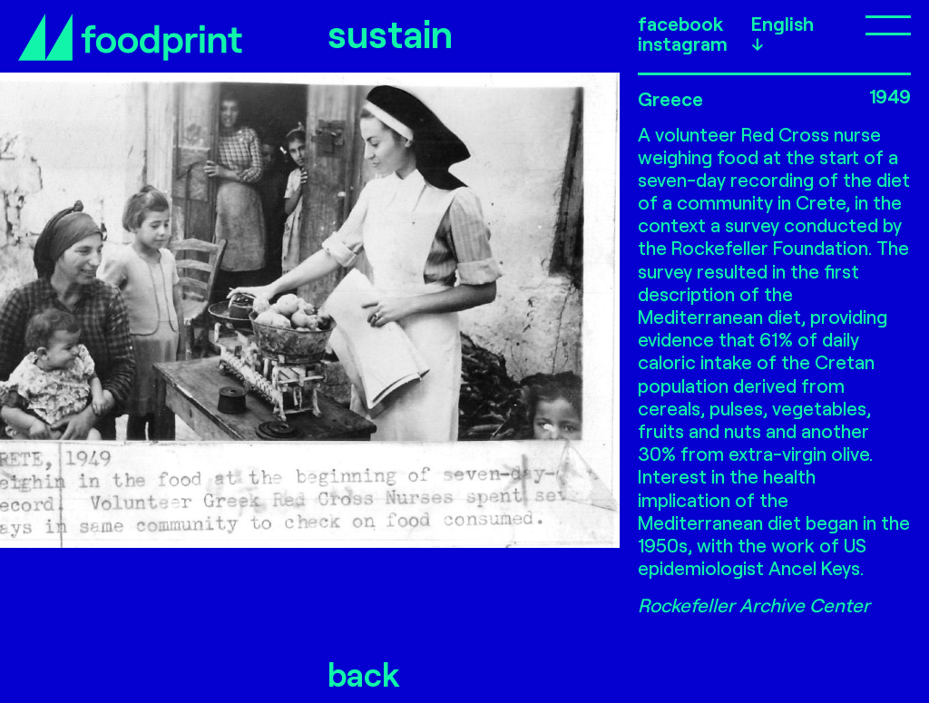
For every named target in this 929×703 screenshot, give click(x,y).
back (364, 673)
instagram (683, 44)
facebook (680, 24)
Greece (670, 98)
